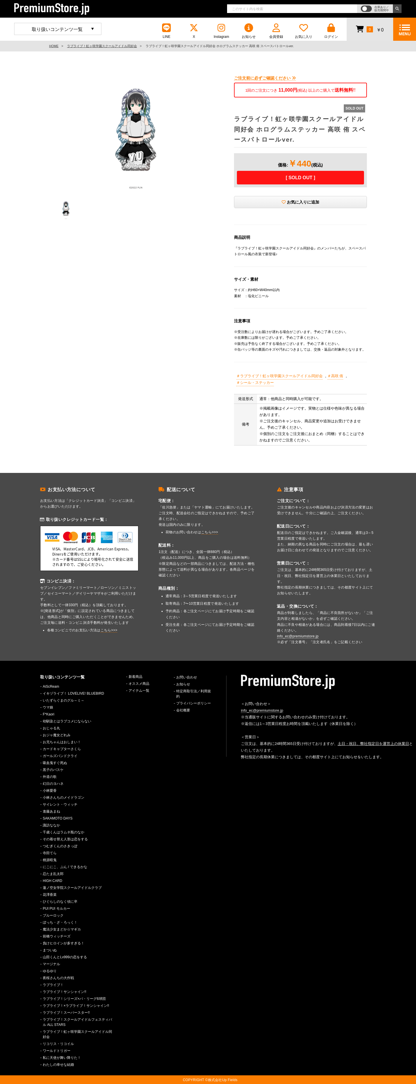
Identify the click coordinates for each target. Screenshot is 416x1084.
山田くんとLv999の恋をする (65, 957)
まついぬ (50, 950)
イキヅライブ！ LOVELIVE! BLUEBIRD (73, 693)
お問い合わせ (186, 677)
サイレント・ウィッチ (60, 804)
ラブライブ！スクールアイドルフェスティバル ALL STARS (77, 1022)
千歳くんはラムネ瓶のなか (63, 832)
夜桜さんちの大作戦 (58, 978)
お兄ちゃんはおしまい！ (62, 742)
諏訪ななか (51, 825)
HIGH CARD (52, 881)
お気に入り (303, 31)
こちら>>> (109, 630)
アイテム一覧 (139, 691)
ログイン (331, 31)
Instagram (221, 31)
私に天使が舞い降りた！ (62, 1058)
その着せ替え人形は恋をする (65, 839)
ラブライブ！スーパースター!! (66, 1013)
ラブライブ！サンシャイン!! (64, 992)
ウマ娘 (48, 707)
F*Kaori (48, 714)
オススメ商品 (139, 684)
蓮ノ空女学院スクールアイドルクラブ (72, 888)
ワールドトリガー (56, 1051)
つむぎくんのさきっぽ (60, 846)
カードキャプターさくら (62, 749)
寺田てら (50, 853)
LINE (166, 31)
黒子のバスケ (53, 770)
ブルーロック (53, 915)
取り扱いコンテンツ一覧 (57, 29)
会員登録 (276, 31)
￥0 (369, 28)
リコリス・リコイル (58, 1044)
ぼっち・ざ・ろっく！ (60, 922)
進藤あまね (51, 811)
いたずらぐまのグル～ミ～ (63, 700)
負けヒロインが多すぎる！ (63, 943)
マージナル (51, 964)
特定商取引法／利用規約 (193, 693)
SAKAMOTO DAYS (58, 818)
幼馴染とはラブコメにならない (67, 721)
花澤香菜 (50, 895)
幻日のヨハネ (53, 784)
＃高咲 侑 (335, 376)
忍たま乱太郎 (53, 874)
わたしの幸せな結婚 (58, 1065)
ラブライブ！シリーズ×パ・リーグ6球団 (74, 999)
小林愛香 (50, 791)
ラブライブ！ (53, 985)
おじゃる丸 (51, 728)
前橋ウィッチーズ (56, 936)
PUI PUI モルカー (56, 909)
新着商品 (135, 677)
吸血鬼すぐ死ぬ (55, 763)
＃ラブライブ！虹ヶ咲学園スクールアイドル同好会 (279, 376)
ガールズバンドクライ (60, 756)
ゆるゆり (50, 971)
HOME (53, 46)
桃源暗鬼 (50, 860)
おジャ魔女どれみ (56, 735)
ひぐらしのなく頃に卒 (60, 902)
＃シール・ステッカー (255, 382)
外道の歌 (50, 777)
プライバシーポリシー (193, 703)
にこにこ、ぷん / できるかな (65, 867)
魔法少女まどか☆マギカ (62, 929)
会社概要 (183, 710)
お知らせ (248, 31)
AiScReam (51, 687)
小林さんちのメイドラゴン (63, 798)
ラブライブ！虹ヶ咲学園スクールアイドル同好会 (102, 46)
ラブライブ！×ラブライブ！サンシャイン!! (76, 1006)
